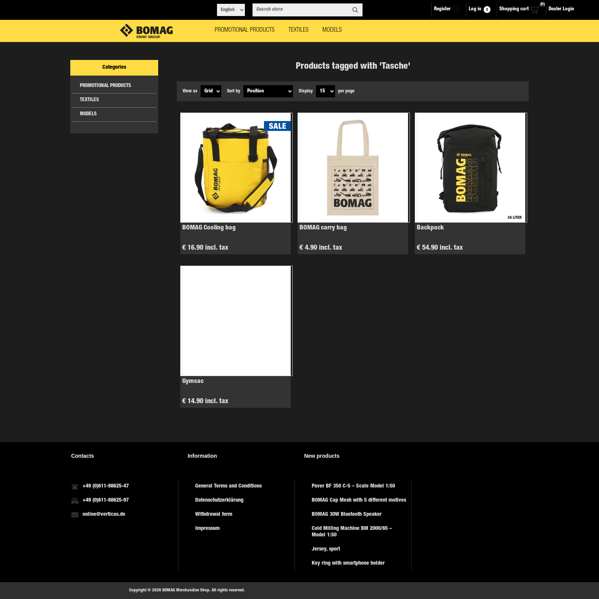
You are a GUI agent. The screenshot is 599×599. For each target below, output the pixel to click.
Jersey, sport (326, 549)
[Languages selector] (231, 10)
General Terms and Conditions (228, 486)
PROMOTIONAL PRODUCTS (105, 86)
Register (442, 9)
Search (355, 10)
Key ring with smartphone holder (348, 563)
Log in (475, 9)
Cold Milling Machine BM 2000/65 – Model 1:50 (352, 532)
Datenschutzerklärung (219, 500)
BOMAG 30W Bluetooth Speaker (347, 514)
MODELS (88, 114)
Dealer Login (561, 9)
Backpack (430, 228)
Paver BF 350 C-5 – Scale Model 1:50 (353, 486)
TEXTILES (89, 100)
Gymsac (193, 381)
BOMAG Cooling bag (209, 228)
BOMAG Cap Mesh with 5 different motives (359, 500)
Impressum (207, 528)
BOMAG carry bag (323, 228)
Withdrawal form (213, 514)
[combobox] (300, 10)
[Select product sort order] (268, 91)
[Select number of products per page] (325, 91)
